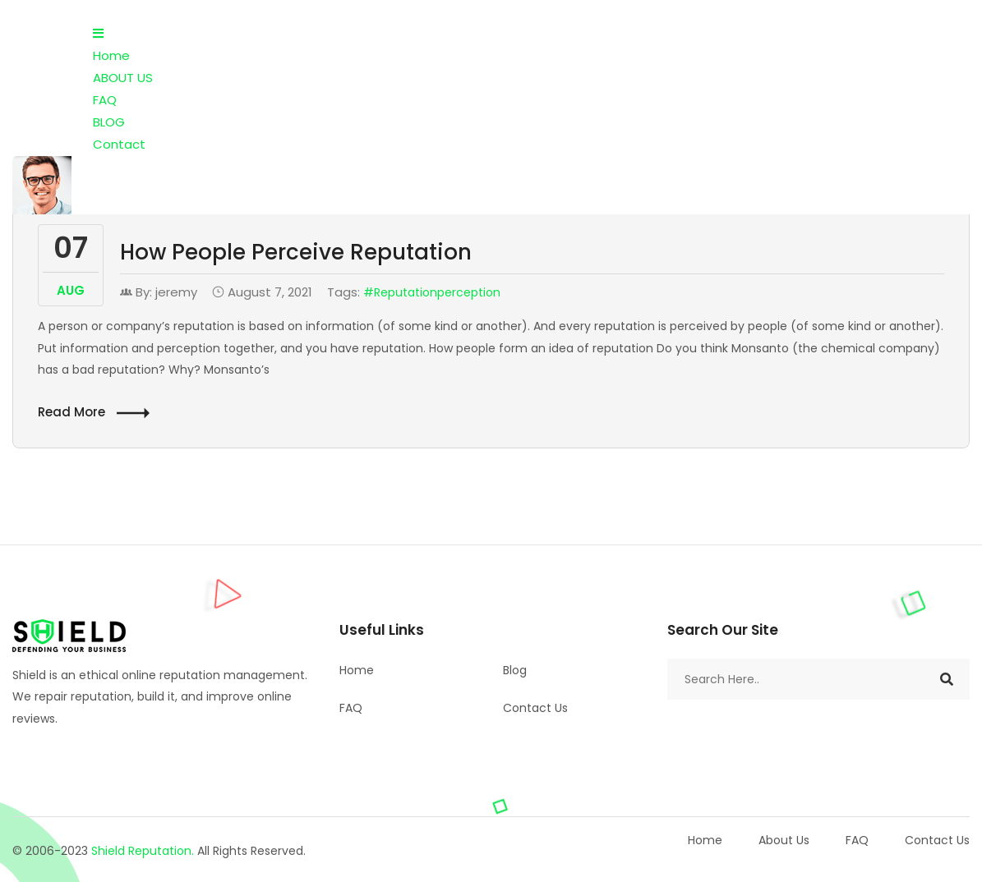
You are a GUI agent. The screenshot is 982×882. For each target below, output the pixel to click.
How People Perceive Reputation (296, 252)
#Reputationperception (431, 292)
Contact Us (535, 708)
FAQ (105, 99)
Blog (515, 670)
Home (111, 55)
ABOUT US (123, 77)
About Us (783, 840)
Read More (94, 412)
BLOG (109, 122)
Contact (119, 144)
